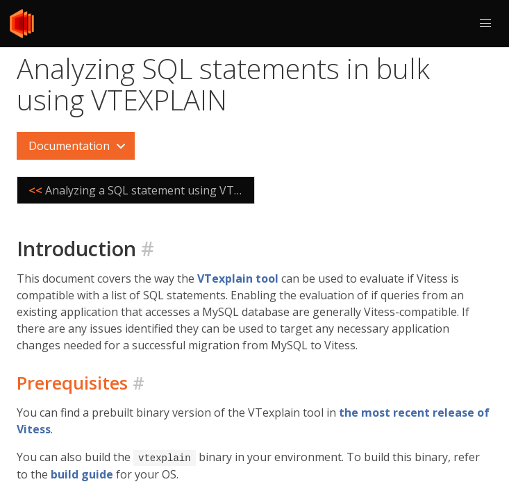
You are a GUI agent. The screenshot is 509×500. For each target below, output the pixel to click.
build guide (82, 473)
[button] (485, 24)
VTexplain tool (237, 278)
